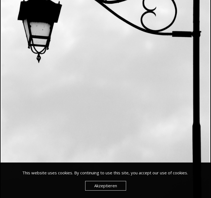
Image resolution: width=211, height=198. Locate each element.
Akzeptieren (105, 185)
